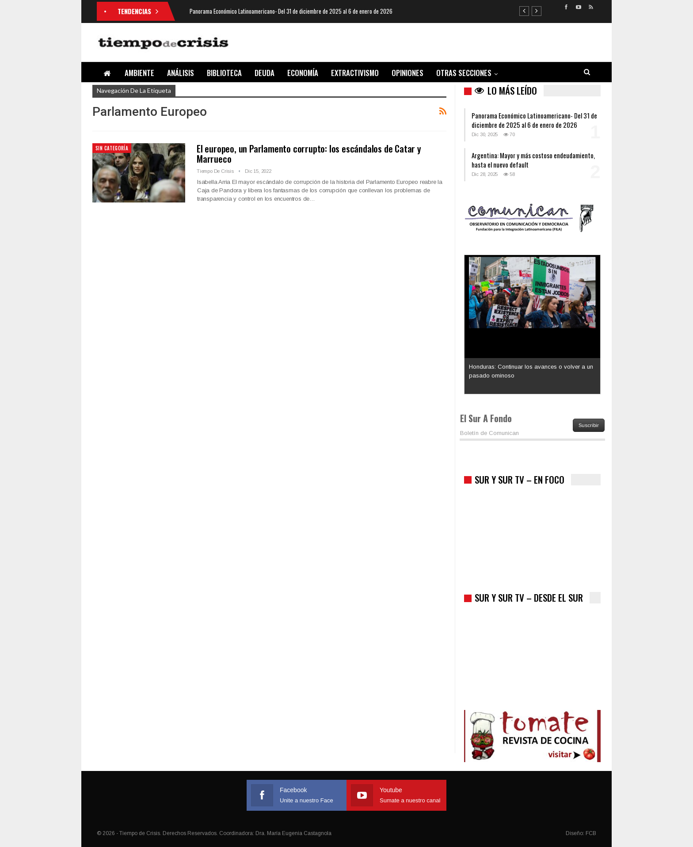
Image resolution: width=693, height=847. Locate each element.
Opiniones (407, 72)
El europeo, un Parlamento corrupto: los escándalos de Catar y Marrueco (309, 153)
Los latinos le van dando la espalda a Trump (528, 263)
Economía (302, 72)
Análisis (180, 72)
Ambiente (139, 72)
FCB (591, 833)
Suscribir (589, 425)
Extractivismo (355, 72)
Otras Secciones (463, 72)
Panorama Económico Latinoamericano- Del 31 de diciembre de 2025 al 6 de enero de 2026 (291, 11)
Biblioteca (224, 72)
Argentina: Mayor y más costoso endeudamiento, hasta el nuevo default (533, 159)
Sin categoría (111, 148)
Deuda (264, 72)
